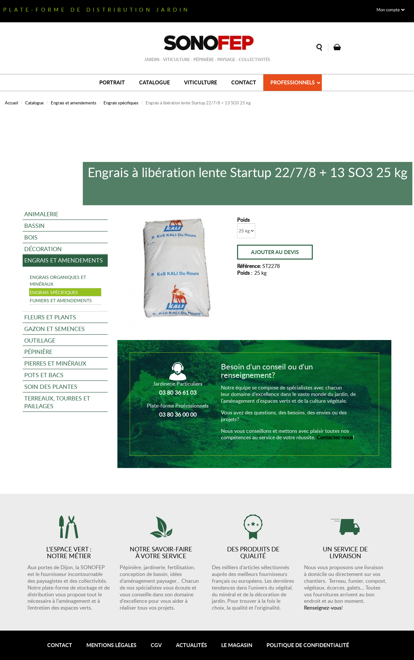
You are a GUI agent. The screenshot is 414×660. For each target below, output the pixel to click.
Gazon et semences (54, 329)
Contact (243, 82)
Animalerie (41, 214)
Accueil (11, 103)
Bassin (34, 225)
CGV (156, 645)
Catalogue (154, 82)
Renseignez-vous (323, 607)
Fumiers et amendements (61, 300)
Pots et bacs (43, 375)
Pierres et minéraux (55, 363)
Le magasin (236, 645)
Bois (31, 237)
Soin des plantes (50, 386)
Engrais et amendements (73, 103)
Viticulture (200, 82)
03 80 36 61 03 (178, 392)
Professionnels (292, 82)
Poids (243, 220)
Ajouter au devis (275, 252)
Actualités (191, 645)
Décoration (43, 249)
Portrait (112, 82)
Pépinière (38, 351)
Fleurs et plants (50, 317)
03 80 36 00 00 (178, 414)
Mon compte (388, 10)
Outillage (39, 340)
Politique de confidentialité (308, 645)
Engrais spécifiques (121, 103)
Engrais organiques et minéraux (58, 280)
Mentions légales (111, 645)
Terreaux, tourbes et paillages (57, 402)
